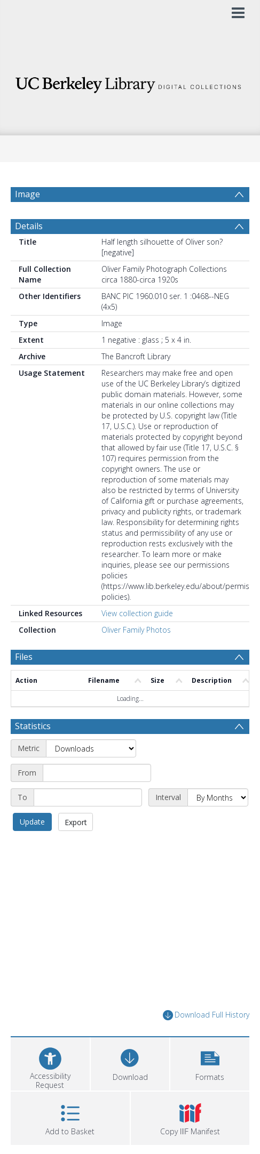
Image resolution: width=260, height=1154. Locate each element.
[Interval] (217, 823)
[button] (209, 1088)
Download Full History (206, 1040)
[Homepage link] (130, 81)
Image (27, 194)
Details (29, 251)
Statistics (33, 751)
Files (24, 682)
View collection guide (137, 639)
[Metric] (91, 774)
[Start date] (97, 798)
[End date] (88, 823)
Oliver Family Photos (136, 655)
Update (32, 847)
